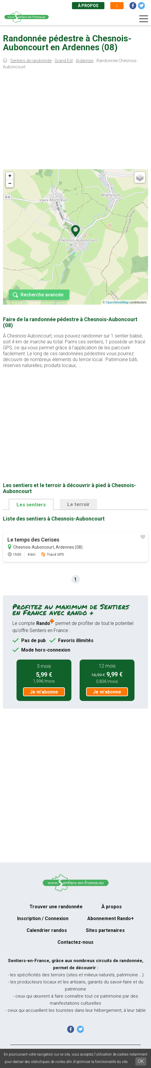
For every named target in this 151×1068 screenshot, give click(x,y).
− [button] (10, 183)
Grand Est (64, 60)
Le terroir (78, 504)
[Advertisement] (75, 120)
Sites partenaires (105, 930)
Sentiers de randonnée (31, 60)
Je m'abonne (44, 692)
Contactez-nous (75, 942)
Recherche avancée (42, 295)
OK (141, 1061)
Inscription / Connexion (42, 918)
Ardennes (84, 60)
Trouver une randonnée (56, 906)
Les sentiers (31, 505)
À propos (88, 5)
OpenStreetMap (117, 302)
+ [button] (10, 176)
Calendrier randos (47, 930)
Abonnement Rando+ (110, 918)
